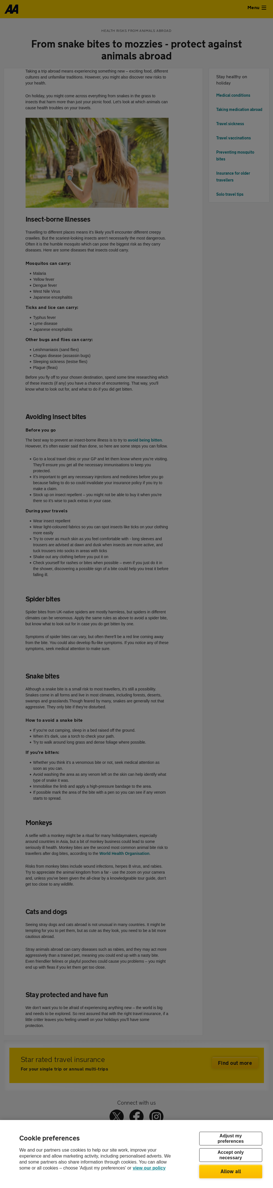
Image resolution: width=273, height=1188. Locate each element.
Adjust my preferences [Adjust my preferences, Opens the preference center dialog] (231, 1138)
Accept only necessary (231, 1155)
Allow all (230, 1171)
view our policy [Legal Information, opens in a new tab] (149, 1168)
